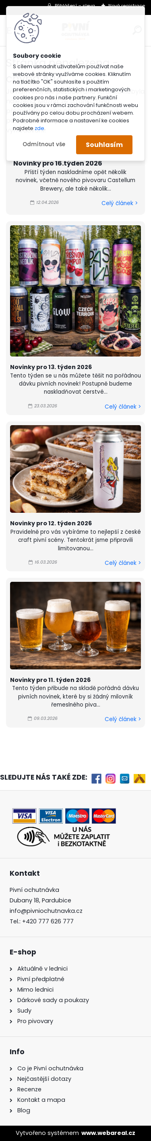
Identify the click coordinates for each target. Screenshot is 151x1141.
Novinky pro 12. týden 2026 (51, 523)
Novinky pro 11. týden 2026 (50, 680)
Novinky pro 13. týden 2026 (51, 367)
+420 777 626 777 (48, 921)
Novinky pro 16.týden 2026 (57, 163)
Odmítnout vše (44, 144)
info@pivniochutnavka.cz (46, 911)
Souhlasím (104, 144)
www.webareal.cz (108, 1133)
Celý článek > (119, 203)
